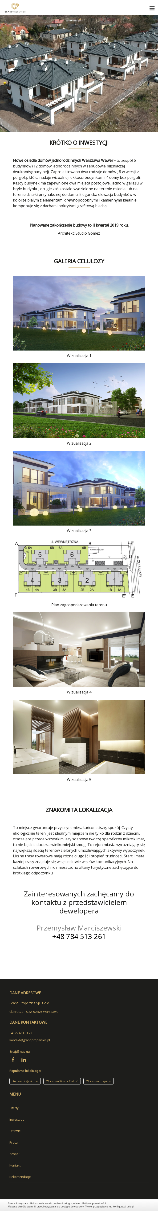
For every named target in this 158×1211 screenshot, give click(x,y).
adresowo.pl (18, 1185)
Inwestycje (16, 1119)
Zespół (14, 1154)
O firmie (15, 1131)
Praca (13, 1142)
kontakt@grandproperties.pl (29, 1040)
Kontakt (14, 1165)
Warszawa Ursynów (98, 1081)
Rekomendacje (20, 1177)
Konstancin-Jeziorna (25, 1081)
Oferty (14, 1108)
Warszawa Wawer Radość (62, 1081)
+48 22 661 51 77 (20, 1033)
